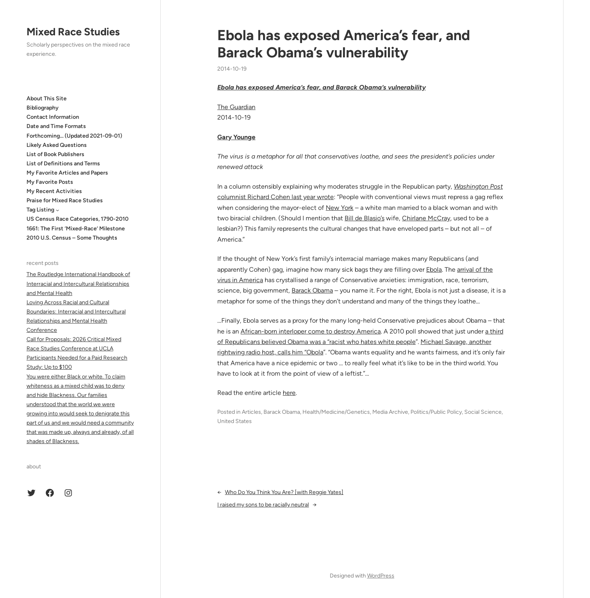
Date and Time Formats (56, 126)
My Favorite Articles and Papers (67, 172)
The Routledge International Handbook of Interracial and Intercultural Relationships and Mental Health (78, 283)
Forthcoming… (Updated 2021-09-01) (74, 135)
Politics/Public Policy (436, 412)
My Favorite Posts (50, 182)
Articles (251, 412)
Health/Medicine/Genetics (336, 412)
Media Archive (390, 412)
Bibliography (43, 107)
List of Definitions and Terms (63, 163)
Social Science (483, 412)
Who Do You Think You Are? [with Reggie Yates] (284, 492)
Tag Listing (40, 209)
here (289, 393)
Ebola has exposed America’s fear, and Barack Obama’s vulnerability (343, 43)
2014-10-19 (232, 68)
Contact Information (53, 117)
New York (339, 208)
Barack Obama (312, 290)
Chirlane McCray (426, 218)
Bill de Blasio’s (364, 218)
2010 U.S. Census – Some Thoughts (72, 237)
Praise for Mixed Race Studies (65, 200)
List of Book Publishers (55, 154)
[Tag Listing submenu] (57, 210)
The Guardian (236, 107)
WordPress (380, 575)
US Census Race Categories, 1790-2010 (78, 219)
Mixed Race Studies (73, 31)
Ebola (434, 269)
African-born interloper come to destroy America (311, 331)
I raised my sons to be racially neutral (263, 504)
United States (234, 421)
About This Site (47, 98)
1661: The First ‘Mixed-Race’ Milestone (76, 228)
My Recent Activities (54, 191)
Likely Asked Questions (57, 145)
